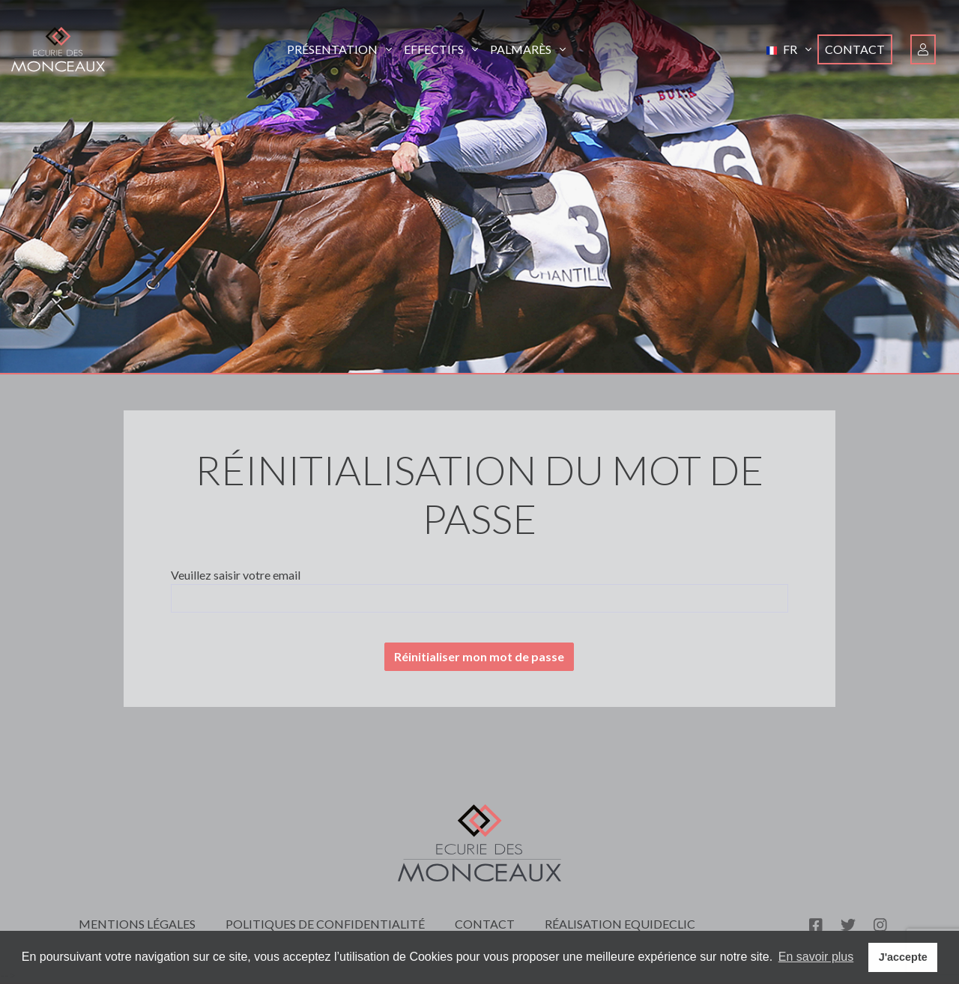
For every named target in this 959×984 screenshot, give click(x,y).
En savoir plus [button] (816, 956)
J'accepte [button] (903, 957)
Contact (855, 49)
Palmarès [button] (528, 49)
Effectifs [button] (441, 49)
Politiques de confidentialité (325, 924)
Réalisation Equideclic (620, 924)
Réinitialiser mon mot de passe (479, 656)
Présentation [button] (339, 49)
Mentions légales (137, 924)
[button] (788, 49)
